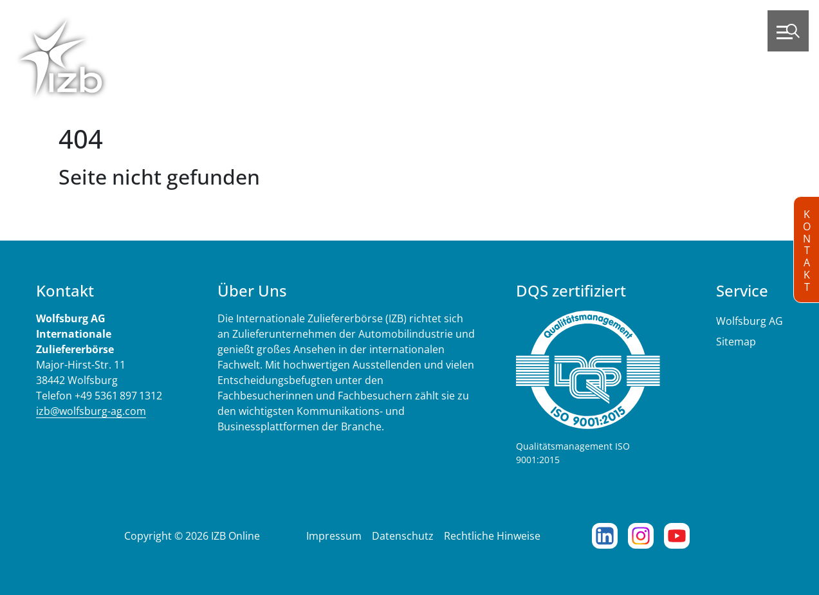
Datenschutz (403, 536)
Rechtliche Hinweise (492, 536)
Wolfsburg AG (749, 321)
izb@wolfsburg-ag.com (91, 411)
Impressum (334, 536)
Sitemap (736, 341)
